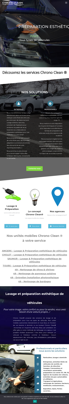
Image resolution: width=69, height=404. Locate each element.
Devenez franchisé (57, 226)
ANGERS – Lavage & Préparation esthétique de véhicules (34, 251)
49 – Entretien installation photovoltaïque (34, 277)
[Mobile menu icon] (66, 3)
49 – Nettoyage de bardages (34, 281)
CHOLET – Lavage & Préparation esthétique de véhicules (34, 254)
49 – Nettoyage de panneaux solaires (34, 273)
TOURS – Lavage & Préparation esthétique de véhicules (34, 265)
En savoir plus (11, 226)
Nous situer (34, 226)
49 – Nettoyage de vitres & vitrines (34, 269)
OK (35, 401)
